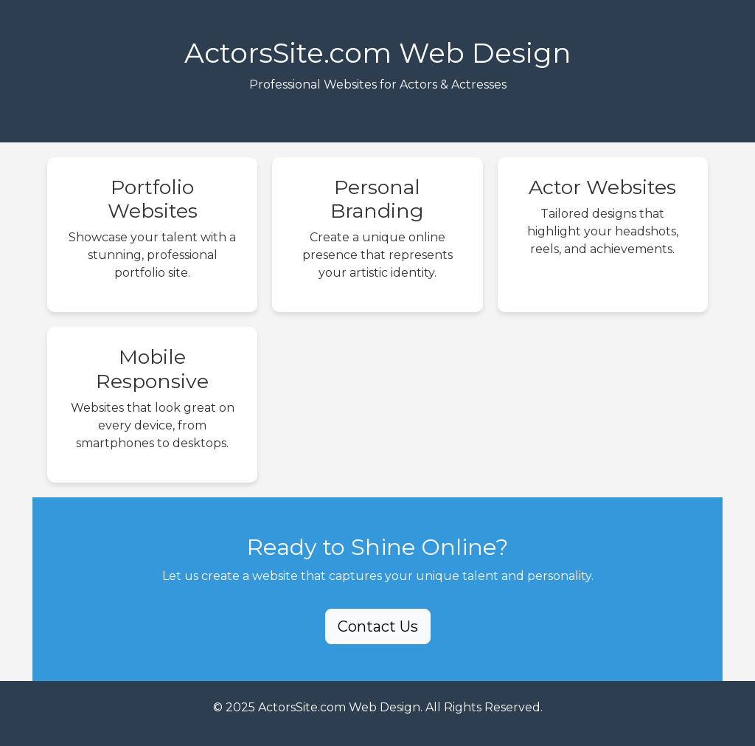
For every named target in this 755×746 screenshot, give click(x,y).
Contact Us (378, 626)
